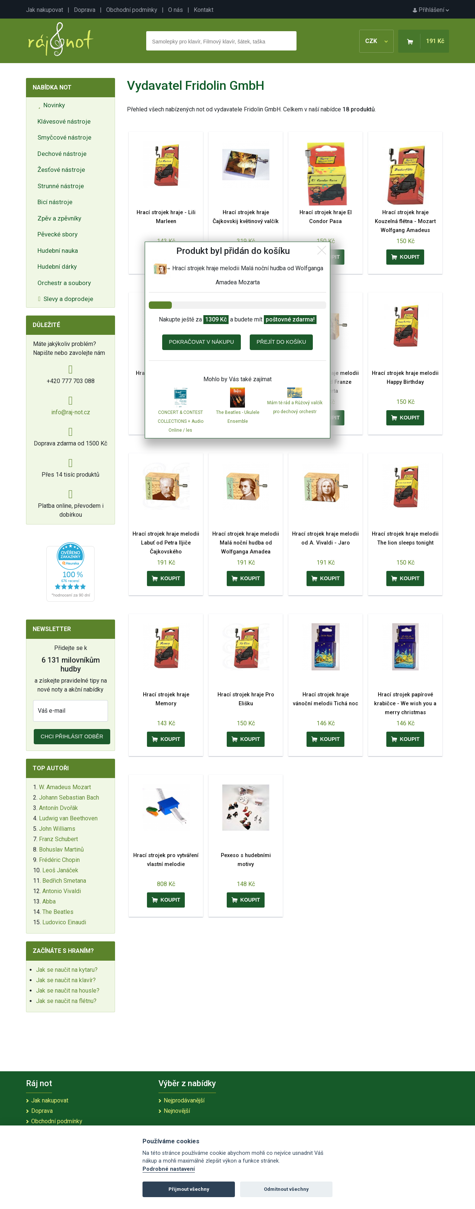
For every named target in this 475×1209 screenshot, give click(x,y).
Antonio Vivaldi (61, 891)
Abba (49, 901)
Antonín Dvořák (58, 807)
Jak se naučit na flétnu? (66, 1000)
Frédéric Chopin (59, 859)
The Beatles (57, 911)
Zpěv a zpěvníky (59, 218)
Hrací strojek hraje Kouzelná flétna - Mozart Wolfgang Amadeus (405, 221)
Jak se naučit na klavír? (66, 980)
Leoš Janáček (60, 870)
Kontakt (203, 9)
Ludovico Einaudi (64, 922)
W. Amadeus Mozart (65, 787)
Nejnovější (177, 1110)
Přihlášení (431, 9)
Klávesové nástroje (64, 121)
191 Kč (435, 41)
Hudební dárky (57, 266)
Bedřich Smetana (64, 880)
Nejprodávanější (184, 1100)
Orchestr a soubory (64, 283)
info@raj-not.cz (70, 412)
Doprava (84, 9)
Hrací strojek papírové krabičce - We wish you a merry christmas (405, 704)
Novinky (51, 105)
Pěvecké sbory (57, 234)
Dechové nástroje (61, 153)
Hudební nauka (57, 250)
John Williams (57, 828)
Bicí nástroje (54, 202)
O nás (175, 9)
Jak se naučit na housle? (67, 990)
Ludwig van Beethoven (68, 818)
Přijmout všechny (188, 1189)
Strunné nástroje (60, 186)
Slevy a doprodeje (65, 299)
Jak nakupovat (44, 9)
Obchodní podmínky (131, 9)
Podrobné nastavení (168, 1169)
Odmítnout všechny (286, 1189)
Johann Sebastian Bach (69, 797)
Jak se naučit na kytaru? (67, 969)
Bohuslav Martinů (61, 849)
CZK (376, 41)
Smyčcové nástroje (64, 137)
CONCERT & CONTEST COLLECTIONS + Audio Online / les (180, 421)
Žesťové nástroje (61, 169)
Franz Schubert (58, 839)
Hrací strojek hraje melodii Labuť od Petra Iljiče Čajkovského (165, 543)
